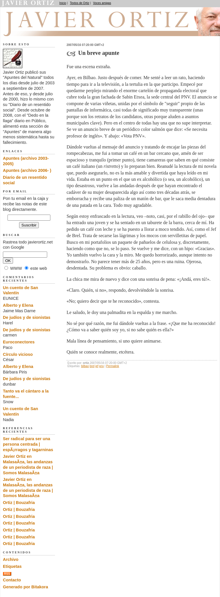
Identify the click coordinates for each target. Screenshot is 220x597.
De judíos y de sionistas (26, 317)
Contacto (12, 580)
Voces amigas (102, 3)
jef (96, 366)
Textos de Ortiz (79, 3)
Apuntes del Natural (35, 29)
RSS (7, 573)
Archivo (11, 559)
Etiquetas (12, 566)
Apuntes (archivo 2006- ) (27, 170)
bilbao (85, 366)
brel (92, 366)
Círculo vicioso (18, 354)
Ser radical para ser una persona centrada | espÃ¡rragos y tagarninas (28, 444)
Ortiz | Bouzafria (19, 502)
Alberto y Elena (18, 305)
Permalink (112, 366)
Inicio (62, 3)
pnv (101, 366)
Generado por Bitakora (25, 587)
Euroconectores (19, 342)
